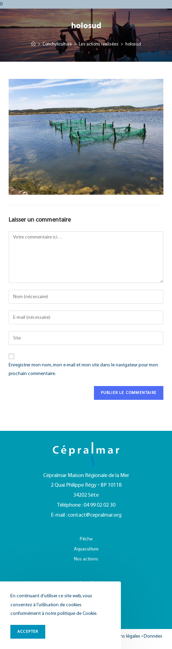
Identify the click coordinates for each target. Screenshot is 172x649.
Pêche (86, 539)
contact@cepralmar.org (95, 515)
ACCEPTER (27, 631)
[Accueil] (33, 44)
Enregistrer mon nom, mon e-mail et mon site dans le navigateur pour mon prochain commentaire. (83, 369)
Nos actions (86, 559)
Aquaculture (86, 549)
